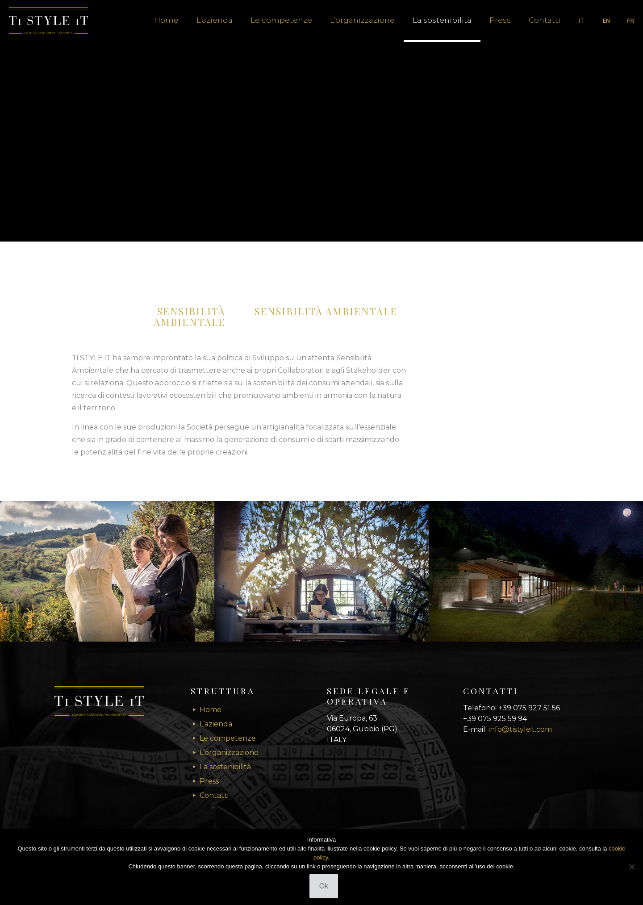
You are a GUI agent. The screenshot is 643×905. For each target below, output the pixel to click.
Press (209, 781)
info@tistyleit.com (520, 729)
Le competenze (228, 738)
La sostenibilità (225, 767)
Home (210, 709)
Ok (323, 886)
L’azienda (216, 724)
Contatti (214, 795)
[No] (631, 866)
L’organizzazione (229, 752)
